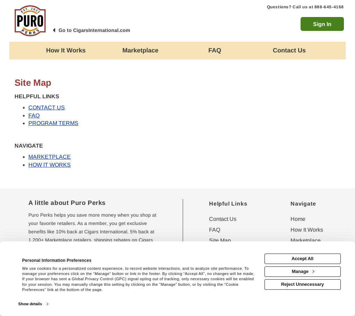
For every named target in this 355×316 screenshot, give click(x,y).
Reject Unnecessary (302, 284)
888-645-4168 (329, 7)
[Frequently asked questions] (215, 50)
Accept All (302, 258)
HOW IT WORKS (49, 165)
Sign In (322, 24)
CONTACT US (46, 107)
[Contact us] (289, 50)
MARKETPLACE (49, 157)
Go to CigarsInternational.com (94, 30)
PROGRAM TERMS (53, 123)
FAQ (34, 115)
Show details (30, 304)
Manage (303, 271)
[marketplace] (140, 50)
